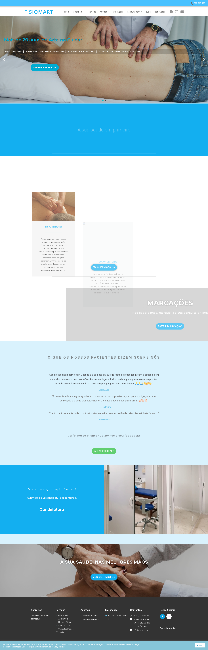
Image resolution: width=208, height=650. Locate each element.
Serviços (60, 610)
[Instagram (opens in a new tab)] (176, 11)
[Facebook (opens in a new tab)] (171, 11)
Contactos (136, 610)
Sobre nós (36, 610)
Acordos (85, 610)
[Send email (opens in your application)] (182, 11)
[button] (4, 59)
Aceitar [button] (200, 645)
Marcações (111, 610)
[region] (104, 59)
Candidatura (52, 509)
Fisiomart (38, 11)
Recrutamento (168, 628)
